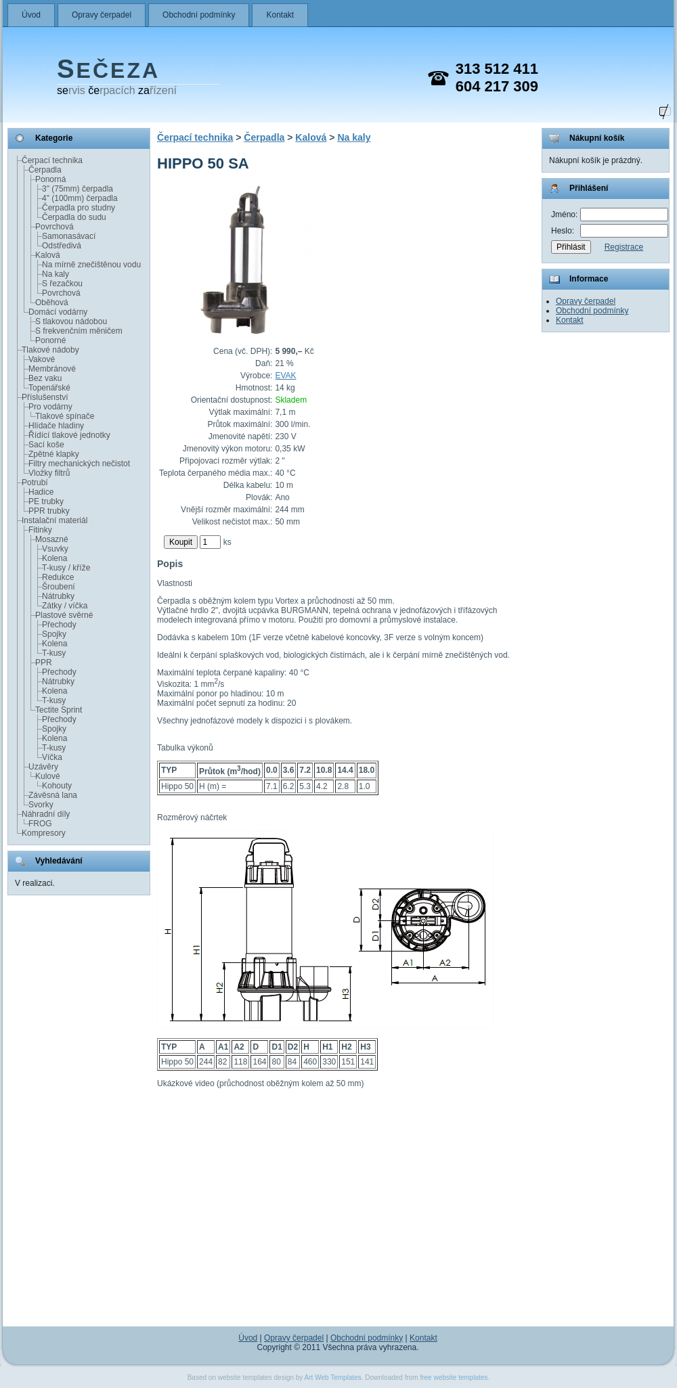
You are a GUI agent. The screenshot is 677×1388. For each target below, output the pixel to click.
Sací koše (46, 444)
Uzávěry (43, 766)
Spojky (54, 634)
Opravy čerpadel (101, 15)
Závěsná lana (52, 795)
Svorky (40, 804)
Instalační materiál (54, 520)
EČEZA (108, 70)
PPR (43, 662)
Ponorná (50, 179)
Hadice (40, 492)
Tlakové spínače (64, 416)
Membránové (52, 369)
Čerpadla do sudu (74, 217)
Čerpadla (45, 170)
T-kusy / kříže (66, 568)
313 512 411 (497, 68)
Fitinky (40, 530)
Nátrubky (58, 596)
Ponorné (50, 340)
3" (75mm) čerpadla (77, 189)
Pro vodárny (50, 406)
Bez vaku (45, 378)
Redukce (58, 577)
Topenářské (49, 388)
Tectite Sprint (58, 710)
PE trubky (46, 501)
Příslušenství (45, 397)
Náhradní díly (46, 814)
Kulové (47, 776)
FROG (40, 823)
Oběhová (51, 302)
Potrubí (35, 482)
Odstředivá (61, 245)
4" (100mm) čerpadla (80, 198)
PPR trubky (49, 511)
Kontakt (280, 15)
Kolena (54, 558)
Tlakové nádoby (50, 350)
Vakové (41, 359)
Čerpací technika (52, 160)
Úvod (31, 15)
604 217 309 (497, 86)
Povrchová (54, 226)
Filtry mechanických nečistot (79, 463)
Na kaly (55, 274)
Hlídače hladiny (56, 425)
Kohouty (57, 785)
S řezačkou (62, 283)
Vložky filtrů (49, 473)
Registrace (624, 247)
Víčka (52, 757)
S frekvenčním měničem (79, 331)
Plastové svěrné (64, 615)
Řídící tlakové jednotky (69, 435)
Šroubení (58, 586)
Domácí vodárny (57, 312)
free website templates (453, 1377)
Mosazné (51, 539)
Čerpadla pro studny (78, 207)
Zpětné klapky (53, 454)
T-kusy (54, 653)
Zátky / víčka (64, 605)
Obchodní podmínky (198, 15)
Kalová (47, 255)
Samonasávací (68, 236)
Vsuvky (55, 549)
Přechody (59, 624)
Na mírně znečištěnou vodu (91, 264)
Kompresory (44, 833)
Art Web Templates (333, 1377)
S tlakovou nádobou (71, 321)
